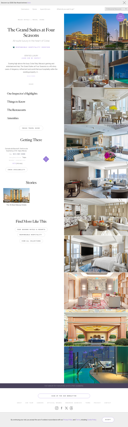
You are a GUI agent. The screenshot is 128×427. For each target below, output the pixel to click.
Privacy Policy (68, 420)
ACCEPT (108, 419)
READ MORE (31, 76)
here (29, 3)
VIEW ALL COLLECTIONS (31, 240)
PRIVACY (97, 403)
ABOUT (19, 403)
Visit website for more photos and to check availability (64, 386)
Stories (34, 9)
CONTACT (107, 403)
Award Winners (45, 9)
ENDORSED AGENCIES (73, 403)
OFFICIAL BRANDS (54, 403)
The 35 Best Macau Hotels (16, 204)
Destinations (25, 9)
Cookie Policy (91, 420)
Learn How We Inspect (31, 58)
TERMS (87, 403)
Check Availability (16, 169)
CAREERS (40, 403)
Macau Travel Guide (31, 128)
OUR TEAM (29, 403)
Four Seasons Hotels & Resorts (31, 229)
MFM (14, 163)
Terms (78, 420)
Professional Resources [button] (116, 9)
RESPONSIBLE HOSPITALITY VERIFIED (31, 47)
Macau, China (38, 19)
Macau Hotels (24, 19)
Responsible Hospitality (31, 234)
